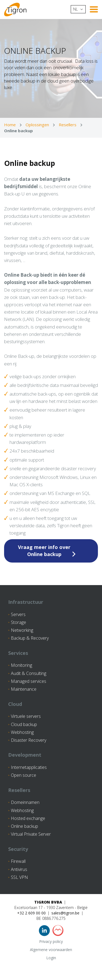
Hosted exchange (28, 818)
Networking (22, 630)
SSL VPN (19, 877)
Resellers (67, 124)
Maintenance (23, 689)
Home (10, 124)
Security (18, 849)
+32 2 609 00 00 (31, 913)
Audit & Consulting (28, 673)
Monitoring (21, 665)
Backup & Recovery (30, 638)
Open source (23, 775)
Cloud (15, 704)
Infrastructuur (25, 602)
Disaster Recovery (28, 740)
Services (18, 653)
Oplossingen (37, 124)
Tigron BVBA (48, 902)
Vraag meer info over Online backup (44, 550)
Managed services (28, 681)
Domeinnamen (25, 802)
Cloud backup (24, 724)
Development (24, 755)
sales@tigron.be (65, 913)
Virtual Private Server (31, 834)
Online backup (24, 826)
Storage (18, 622)
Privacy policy (51, 941)
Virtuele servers (26, 716)
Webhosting (22, 732)
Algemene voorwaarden (51, 949)
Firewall (18, 861)
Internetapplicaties (29, 767)
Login (51, 957)
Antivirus (19, 869)
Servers (18, 614)
